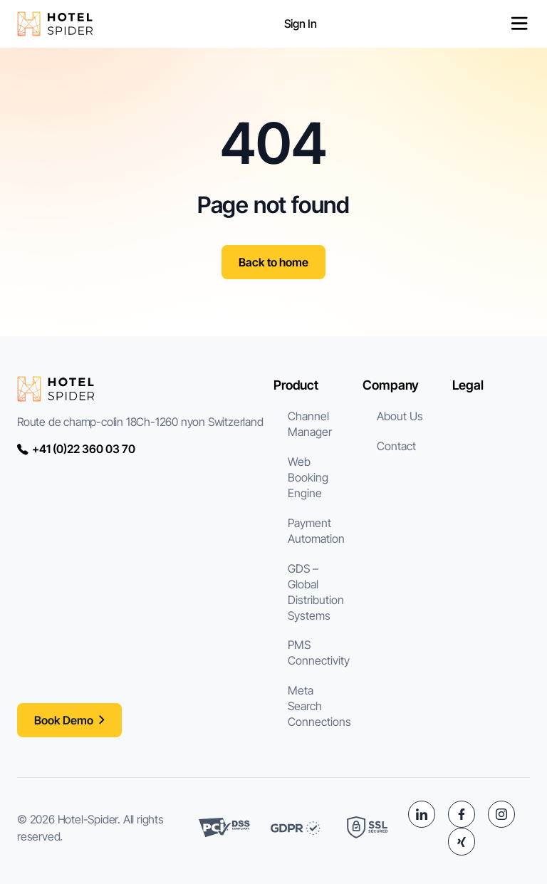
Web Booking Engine (308, 477)
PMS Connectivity (319, 652)
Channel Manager (310, 424)
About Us (400, 416)
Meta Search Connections (319, 706)
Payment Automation (316, 531)
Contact (396, 446)
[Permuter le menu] (519, 23)
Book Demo (63, 720)
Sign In (300, 23)
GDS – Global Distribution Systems (316, 592)
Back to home (273, 262)
